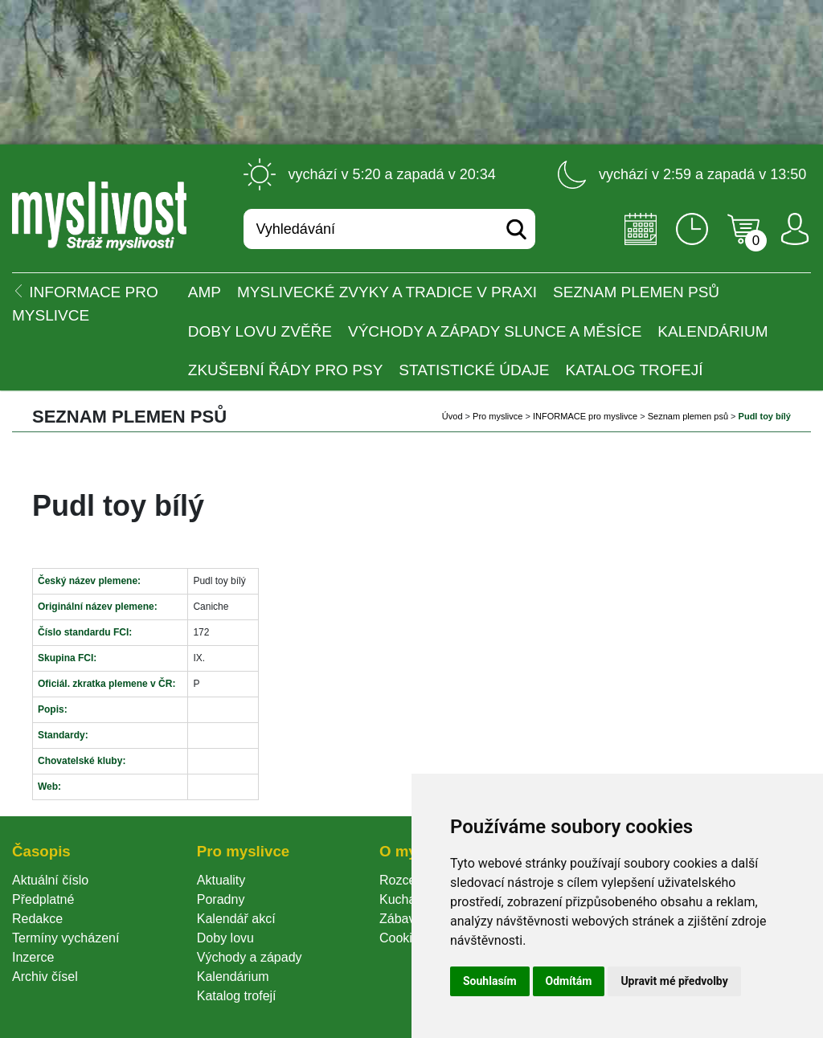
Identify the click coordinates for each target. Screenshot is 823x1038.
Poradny (221, 899)
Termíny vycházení (65, 938)
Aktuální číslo (50, 880)
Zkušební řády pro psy (285, 370)
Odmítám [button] (569, 981)
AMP (204, 292)
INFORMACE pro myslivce (585, 416)
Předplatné (43, 899)
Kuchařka (406, 899)
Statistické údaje (474, 370)
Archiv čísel (45, 976)
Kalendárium (712, 331)
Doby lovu (225, 938)
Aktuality (221, 880)
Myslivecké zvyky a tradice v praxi (387, 292)
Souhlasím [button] (490, 981)
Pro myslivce (497, 416)
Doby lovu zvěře (260, 331)
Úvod (452, 416)
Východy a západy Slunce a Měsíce (494, 331)
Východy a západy (249, 957)
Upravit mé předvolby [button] (673, 981)
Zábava (400, 919)
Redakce (37, 919)
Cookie (402, 938)
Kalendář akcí (236, 919)
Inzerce (33, 957)
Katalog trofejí (634, 370)
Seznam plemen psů (636, 292)
